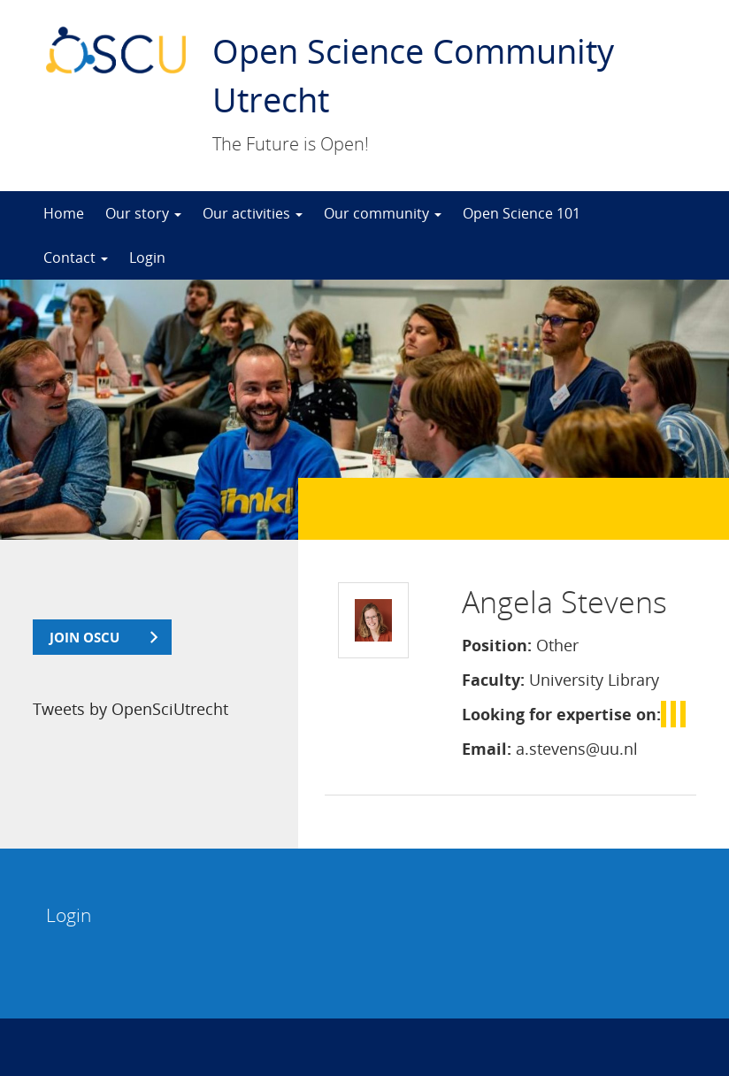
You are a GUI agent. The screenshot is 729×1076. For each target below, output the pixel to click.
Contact (75, 257)
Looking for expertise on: (561, 714)
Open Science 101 (521, 213)
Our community (382, 213)
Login (147, 257)
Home (63, 213)
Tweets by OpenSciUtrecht (130, 708)
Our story (143, 213)
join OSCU (84, 637)
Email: (486, 748)
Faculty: (493, 679)
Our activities (253, 213)
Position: (497, 645)
